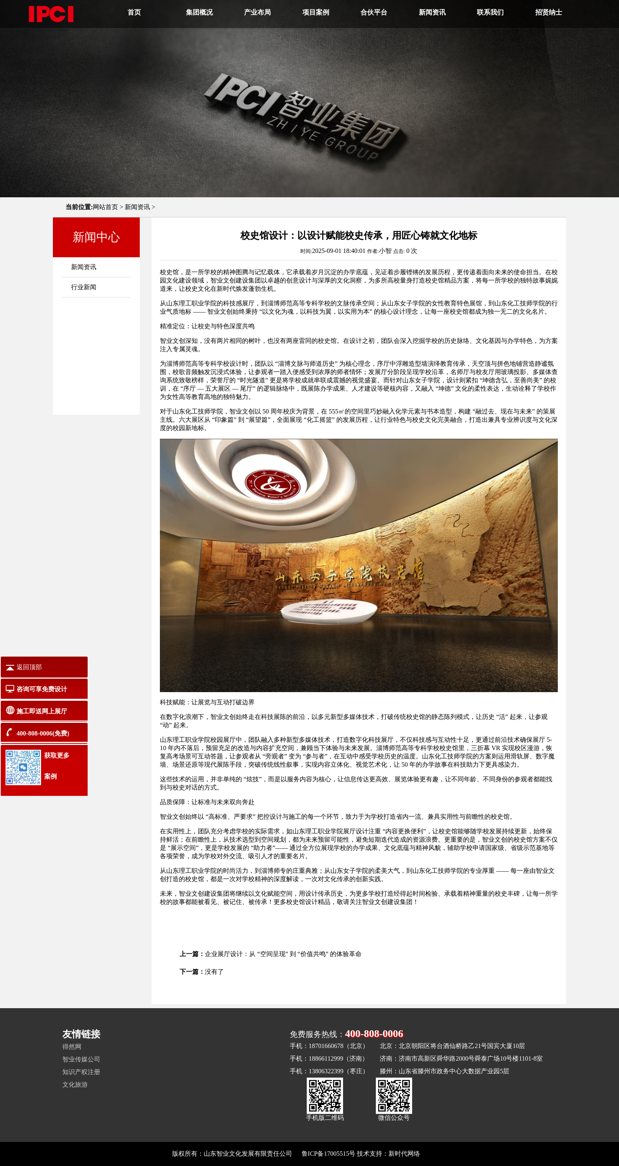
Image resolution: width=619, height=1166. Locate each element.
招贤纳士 (548, 12)
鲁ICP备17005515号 (329, 1153)
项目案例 (315, 12)
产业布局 (257, 12)
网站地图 (434, 1153)
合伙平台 (373, 12)
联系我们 (490, 12)
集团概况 (199, 12)
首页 (134, 12)
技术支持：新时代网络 (388, 1153)
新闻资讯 (432, 12)
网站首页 (105, 207)
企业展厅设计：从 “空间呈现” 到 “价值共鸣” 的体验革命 (283, 954)
